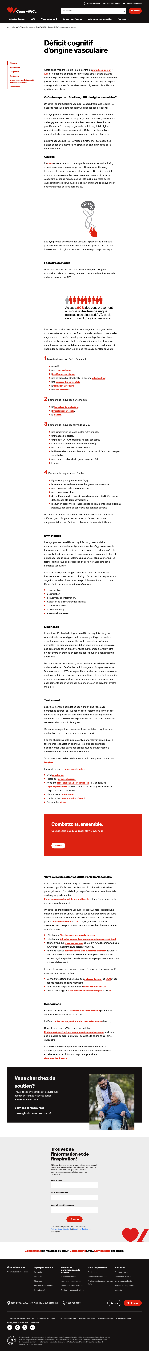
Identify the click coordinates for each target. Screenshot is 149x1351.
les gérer (48, 762)
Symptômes (15, 67)
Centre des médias (68, 1277)
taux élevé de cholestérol (66, 407)
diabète (57, 414)
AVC (18, 27)
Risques (13, 63)
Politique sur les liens (106, 1318)
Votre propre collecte (123, 1281)
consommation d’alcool (73, 798)
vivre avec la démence (55, 1058)
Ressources (15, 87)
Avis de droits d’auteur (87, 1318)
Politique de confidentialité (61, 1229)
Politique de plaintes (123, 1318)
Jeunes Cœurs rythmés (124, 1285)
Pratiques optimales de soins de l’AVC (100, 1282)
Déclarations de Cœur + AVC (72, 1286)
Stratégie (38, 1272)
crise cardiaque (63, 370)
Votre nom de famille (59, 1192)
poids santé (68, 794)
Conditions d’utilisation (67, 1318)
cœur (50, 163)
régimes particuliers (57, 786)
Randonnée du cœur (123, 1277)
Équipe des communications (72, 1290)
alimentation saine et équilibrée (73, 782)
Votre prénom (56, 1180)
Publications (93, 1272)
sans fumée (58, 775)
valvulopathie (98, 378)
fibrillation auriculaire (63, 385)
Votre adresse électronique (62, 1205)
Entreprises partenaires (43, 1285)
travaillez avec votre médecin (85, 1010)
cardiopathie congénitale (68, 381)
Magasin (118, 1290)
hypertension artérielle (63, 410)
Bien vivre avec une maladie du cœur (77, 935)
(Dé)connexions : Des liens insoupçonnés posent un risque (74, 1032)
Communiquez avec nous (17, 1272)
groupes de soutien (74, 942)
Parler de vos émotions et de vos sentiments (66, 899)
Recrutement (39, 1290)
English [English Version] (114, 1303)
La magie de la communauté (33, 1113)
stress (63, 802)
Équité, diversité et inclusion (17, 1323)
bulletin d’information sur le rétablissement (85, 950)
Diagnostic (14, 72)
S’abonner (74, 1219)
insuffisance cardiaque (63, 374)
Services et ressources (29, 1108)
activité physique (67, 778)
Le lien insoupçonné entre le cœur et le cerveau (78, 1021)
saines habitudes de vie (94, 986)
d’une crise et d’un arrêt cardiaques (85, 990)
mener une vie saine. (74, 769)
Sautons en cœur (122, 1272)
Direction (38, 1277)
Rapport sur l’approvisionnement (44, 1318)
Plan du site (35, 1323)
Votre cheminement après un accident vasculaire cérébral (88, 939)
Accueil (10, 27)
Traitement (14, 76)
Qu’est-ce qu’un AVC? (31, 27)
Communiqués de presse (71, 1281)
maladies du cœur (101, 69)
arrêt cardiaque (62, 389)
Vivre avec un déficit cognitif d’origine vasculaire (22, 81)
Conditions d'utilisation (82, 1229)
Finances (38, 1281)
